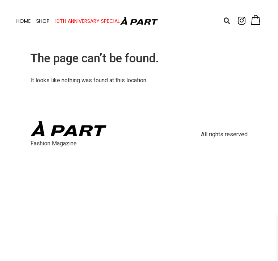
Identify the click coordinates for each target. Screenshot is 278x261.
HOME (23, 21)
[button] (226, 21)
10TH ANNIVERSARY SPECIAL (87, 21)
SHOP (43, 21)
